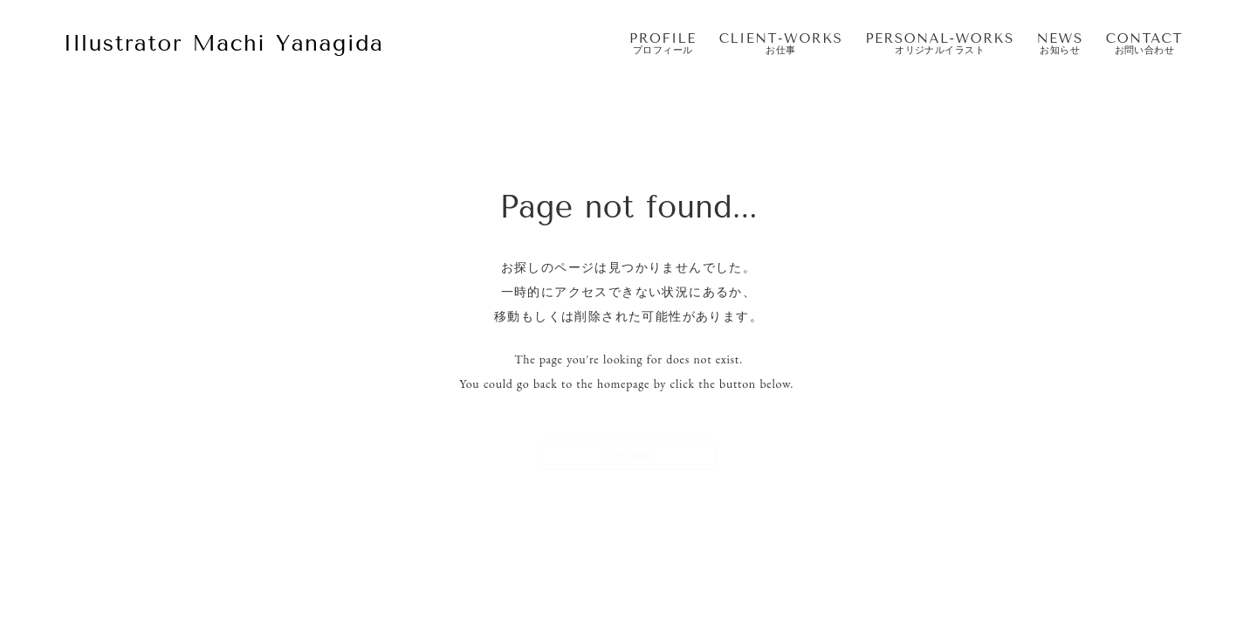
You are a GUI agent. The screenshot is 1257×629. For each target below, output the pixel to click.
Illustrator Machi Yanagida (223, 43)
